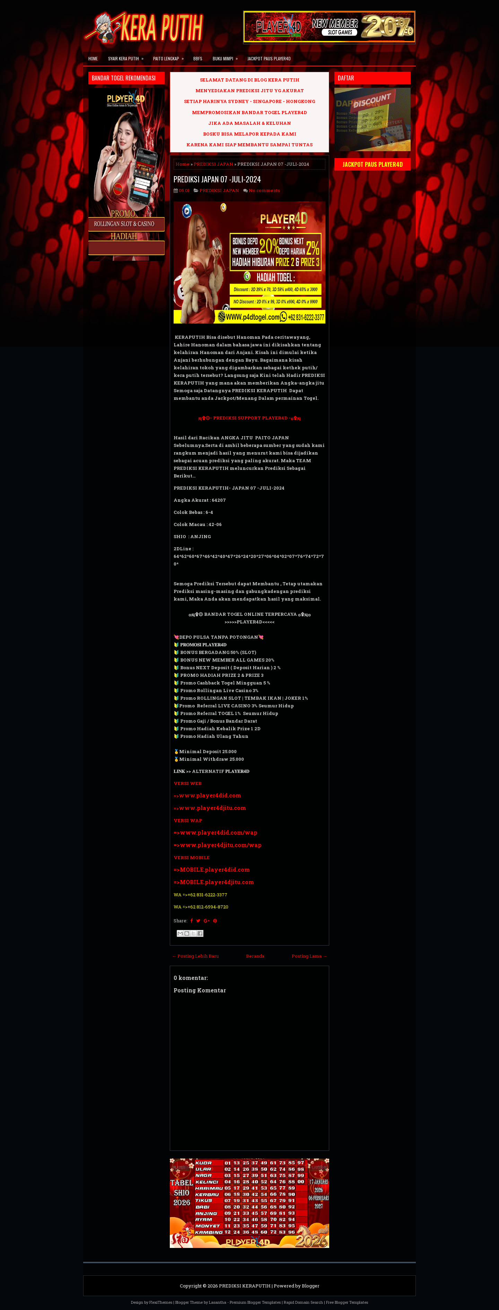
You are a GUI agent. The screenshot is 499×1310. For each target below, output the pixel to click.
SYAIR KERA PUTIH (128, 56)
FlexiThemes (160, 1302)
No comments (264, 190)
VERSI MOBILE (192, 857)
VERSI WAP (188, 820)
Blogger (310, 1286)
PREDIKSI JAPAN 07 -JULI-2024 (217, 179)
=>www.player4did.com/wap (215, 832)
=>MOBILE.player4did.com (212, 869)
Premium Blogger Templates (255, 1302)
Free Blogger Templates (347, 1302)
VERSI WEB (187, 783)
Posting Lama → (309, 956)
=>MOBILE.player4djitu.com (214, 882)
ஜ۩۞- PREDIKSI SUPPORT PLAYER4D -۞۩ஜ (249, 418)
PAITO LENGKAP (170, 56)
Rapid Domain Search (303, 1302)
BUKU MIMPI (227, 56)
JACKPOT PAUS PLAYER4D (269, 58)
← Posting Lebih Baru (195, 956)
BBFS (197, 58)
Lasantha (217, 1302)
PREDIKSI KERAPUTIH (245, 1286)
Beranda (255, 956)
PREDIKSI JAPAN (213, 164)
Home (93, 58)
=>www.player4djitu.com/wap (218, 844)
